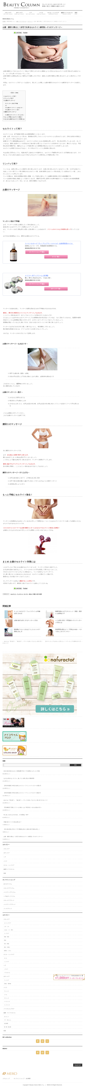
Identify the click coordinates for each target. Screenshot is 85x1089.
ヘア (5, 857)
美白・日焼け (7, 947)
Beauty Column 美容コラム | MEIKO (40, 1085)
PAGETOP (78, 1065)
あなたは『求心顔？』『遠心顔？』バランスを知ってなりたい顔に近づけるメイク (26, 800)
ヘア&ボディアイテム (9, 896)
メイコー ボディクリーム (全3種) (36, 275)
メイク (5, 861)
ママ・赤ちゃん (7, 1020)
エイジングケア (7, 923)
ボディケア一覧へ (57, 289)
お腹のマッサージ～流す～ (12, 109)
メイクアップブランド (9, 904)
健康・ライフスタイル (9, 1013)
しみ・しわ (6, 926)
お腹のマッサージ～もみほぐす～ (14, 107)
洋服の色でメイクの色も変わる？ (12, 822)
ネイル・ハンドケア (9, 865)
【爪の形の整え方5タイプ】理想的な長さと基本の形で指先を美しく (22, 829)
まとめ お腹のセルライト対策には (14, 119)
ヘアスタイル (7, 972)
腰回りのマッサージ (10, 112)
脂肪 (34, 594)
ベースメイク (7, 1001)
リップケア (6, 933)
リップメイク (7, 1004)
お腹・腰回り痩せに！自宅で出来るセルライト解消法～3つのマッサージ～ (23, 836)
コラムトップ (6, 1078)
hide (17, 92)
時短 (5, 940)
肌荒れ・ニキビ (7, 950)
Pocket (25, 32)
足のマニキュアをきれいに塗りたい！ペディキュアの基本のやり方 (63, 641)
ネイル (5, 958)
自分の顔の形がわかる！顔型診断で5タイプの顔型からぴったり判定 (22, 771)
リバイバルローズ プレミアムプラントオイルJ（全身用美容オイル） (49, 243)
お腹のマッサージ (9, 100)
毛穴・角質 (6, 943)
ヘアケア (6, 969)
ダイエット (6, 1016)
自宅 (37, 594)
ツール (5, 994)
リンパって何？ (9, 98)
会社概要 (28, 1078)
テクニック (6, 998)
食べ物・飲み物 (7, 1026)
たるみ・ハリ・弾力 (8, 929)
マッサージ (20, 594)
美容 (5, 873)
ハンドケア (6, 961)
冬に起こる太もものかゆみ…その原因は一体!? (16, 814)
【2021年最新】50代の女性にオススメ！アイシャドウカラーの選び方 (22, 793)
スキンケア (7, 849)
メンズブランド (8, 908)
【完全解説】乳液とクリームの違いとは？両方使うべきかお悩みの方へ (23, 807)
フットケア (6, 980)
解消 (40, 594)
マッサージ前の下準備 (11, 103)
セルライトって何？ (10, 96)
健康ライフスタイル (9, 869)
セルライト (13, 594)
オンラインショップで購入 (38, 252)
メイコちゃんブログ (9, 1008)
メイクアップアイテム (9, 892)
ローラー (26, 594)
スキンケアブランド (9, 900)
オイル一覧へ (57, 257)
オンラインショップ (19, 1078)
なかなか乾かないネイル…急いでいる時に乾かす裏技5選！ (19, 778)
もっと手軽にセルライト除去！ (13, 117)
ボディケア (7, 853)
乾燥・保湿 (6, 936)
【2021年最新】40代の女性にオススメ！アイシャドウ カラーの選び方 (22, 785)
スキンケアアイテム (9, 888)
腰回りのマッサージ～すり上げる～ (14, 114)
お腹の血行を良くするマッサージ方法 (26, 620)
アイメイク (6, 991)
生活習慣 (6, 1023)
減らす (31, 594)
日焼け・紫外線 (7, 983)
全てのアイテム (8, 884)
